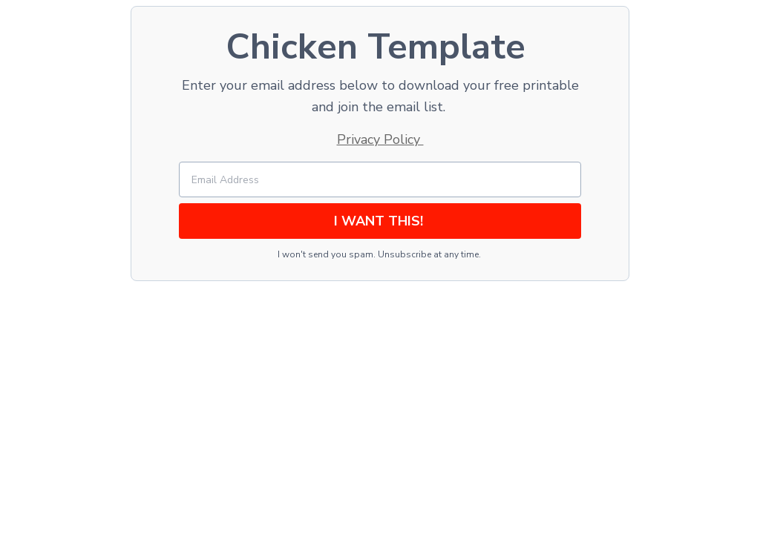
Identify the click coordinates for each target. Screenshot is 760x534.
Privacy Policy (380, 139)
